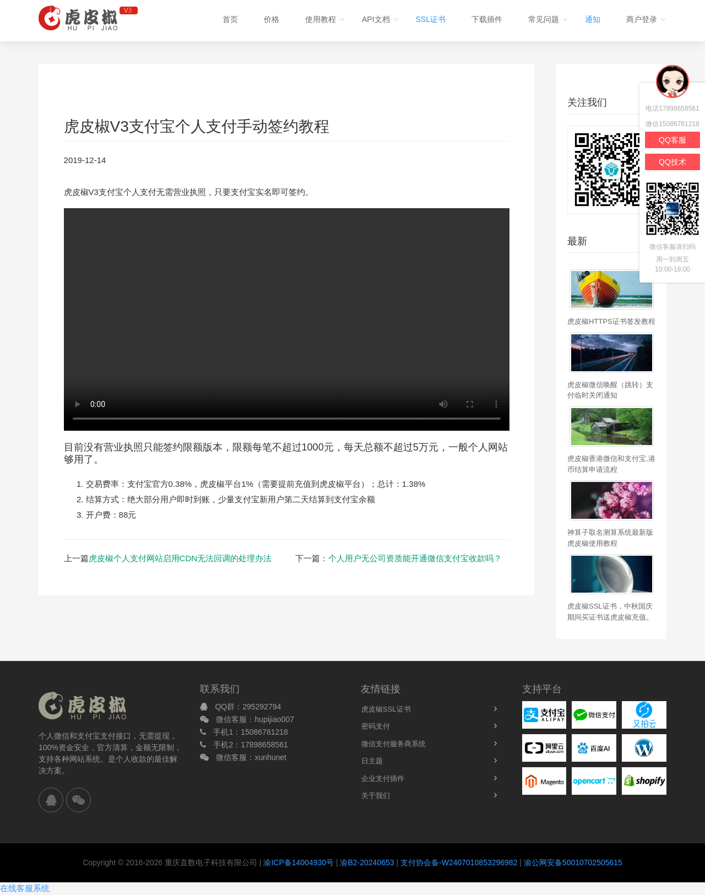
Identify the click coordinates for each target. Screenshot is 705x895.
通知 (592, 19)
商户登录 (641, 19)
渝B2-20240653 (367, 862)
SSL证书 (431, 19)
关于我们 (375, 795)
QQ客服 (672, 139)
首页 (230, 19)
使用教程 (320, 19)
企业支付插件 (382, 778)
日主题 (372, 761)
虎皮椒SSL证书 (386, 709)
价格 (271, 19)
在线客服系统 (25, 888)
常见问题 (543, 19)
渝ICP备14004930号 (298, 862)
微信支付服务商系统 (393, 744)
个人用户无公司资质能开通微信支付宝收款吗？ (415, 558)
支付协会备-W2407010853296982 (458, 862)
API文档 (376, 19)
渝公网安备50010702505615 (573, 862)
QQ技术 (672, 162)
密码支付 (375, 726)
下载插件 (486, 19)
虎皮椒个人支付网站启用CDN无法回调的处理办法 (180, 558)
